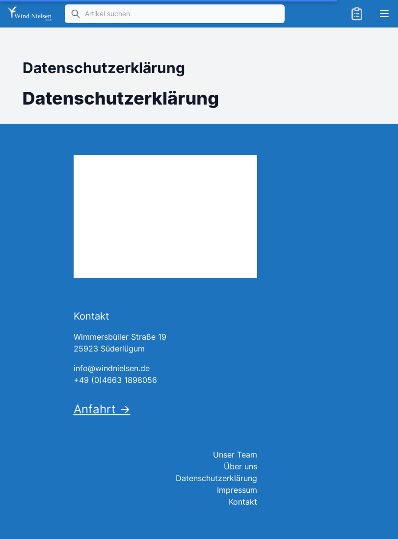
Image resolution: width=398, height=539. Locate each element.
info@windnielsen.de (112, 368)
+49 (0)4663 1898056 (115, 380)
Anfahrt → (102, 409)
